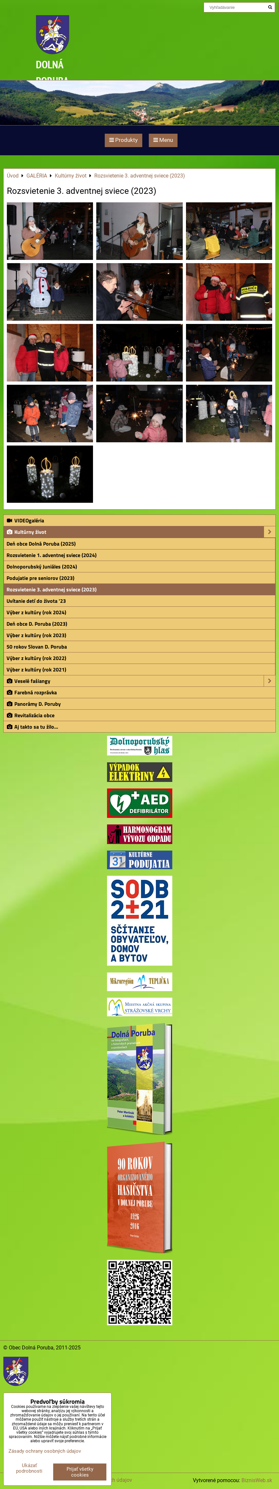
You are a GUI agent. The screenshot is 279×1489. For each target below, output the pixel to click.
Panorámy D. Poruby (33, 704)
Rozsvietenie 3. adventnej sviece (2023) (52, 589)
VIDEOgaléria (25, 520)
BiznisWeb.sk (256, 1480)
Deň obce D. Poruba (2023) (37, 624)
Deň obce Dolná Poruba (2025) (41, 544)
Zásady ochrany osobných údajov (44, 1451)
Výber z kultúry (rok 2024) (36, 612)
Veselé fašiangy (140, 680)
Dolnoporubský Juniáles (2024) (42, 566)
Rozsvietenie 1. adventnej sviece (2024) (52, 555)
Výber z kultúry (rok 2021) (36, 669)
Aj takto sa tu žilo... (32, 727)
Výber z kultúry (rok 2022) (36, 658)
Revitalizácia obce (30, 715)
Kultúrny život (140, 531)
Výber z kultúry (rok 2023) (36, 635)
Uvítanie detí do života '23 (36, 601)
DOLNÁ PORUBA (52, 72)
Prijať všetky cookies (80, 1472)
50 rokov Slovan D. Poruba (37, 647)
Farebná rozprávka (31, 692)
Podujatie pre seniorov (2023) (40, 578)
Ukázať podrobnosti (29, 1468)
